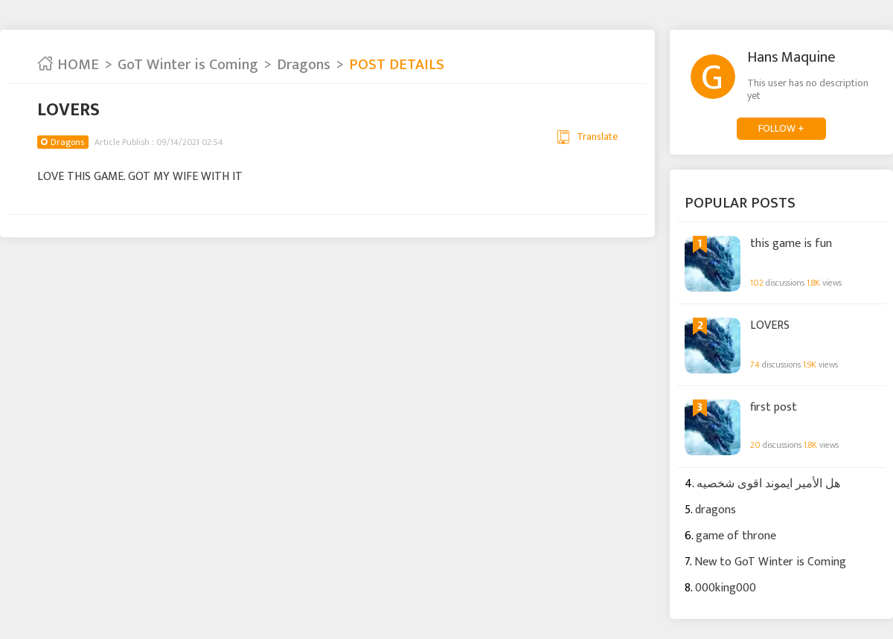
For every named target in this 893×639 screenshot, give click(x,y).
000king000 (725, 588)
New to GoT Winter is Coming (770, 562)
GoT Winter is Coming (188, 64)
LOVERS (770, 326)
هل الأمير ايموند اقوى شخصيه (768, 484)
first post (773, 407)
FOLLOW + (781, 128)
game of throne (736, 536)
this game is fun (791, 244)
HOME (68, 64)
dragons (715, 510)
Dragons (303, 64)
